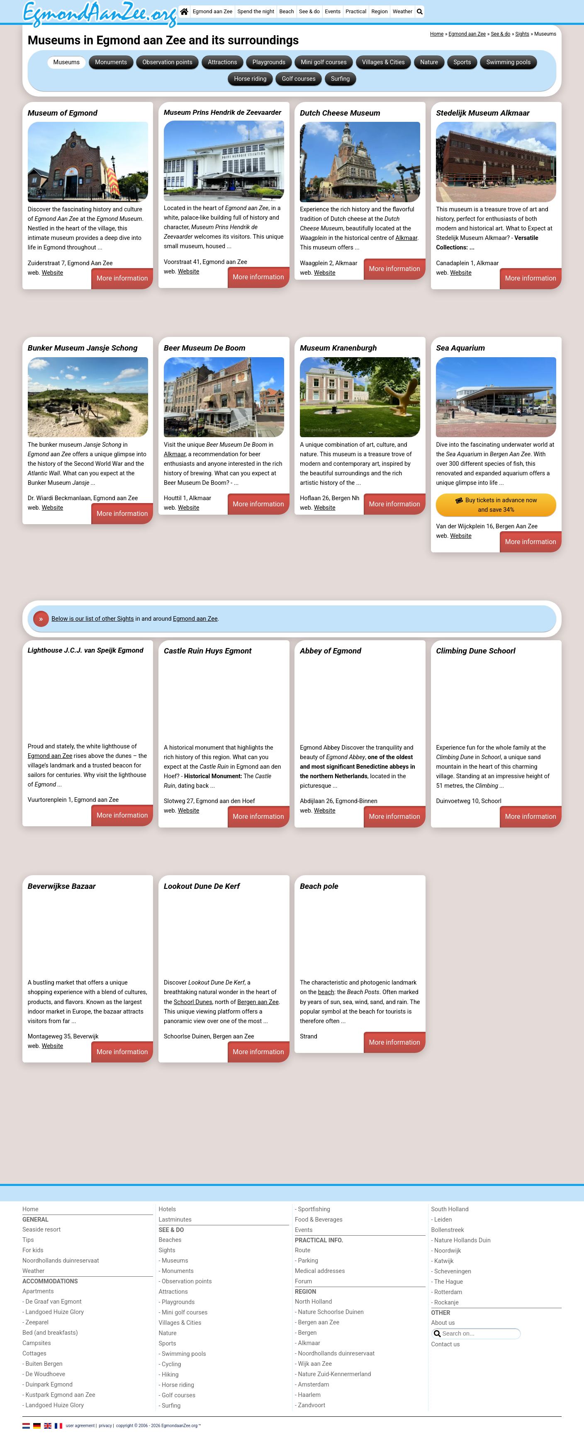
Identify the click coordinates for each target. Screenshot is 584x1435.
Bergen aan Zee (257, 1002)
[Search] (419, 11)
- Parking (306, 1260)
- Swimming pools (182, 1354)
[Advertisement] (271, 313)
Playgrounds (269, 62)
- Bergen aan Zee (317, 1322)
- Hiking (169, 1374)
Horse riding (250, 78)
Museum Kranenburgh (338, 348)
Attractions (222, 62)
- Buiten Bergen (42, 1363)
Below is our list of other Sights (92, 618)
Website (52, 272)
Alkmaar (406, 238)
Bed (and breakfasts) (50, 1332)
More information (122, 278)
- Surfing (170, 1405)
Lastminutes (175, 1219)
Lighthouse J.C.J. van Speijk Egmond (86, 650)
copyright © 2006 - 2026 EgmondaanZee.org (156, 1425)
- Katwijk (442, 1261)
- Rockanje (445, 1302)
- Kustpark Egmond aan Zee (58, 1395)
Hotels (167, 1209)
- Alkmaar (307, 1343)
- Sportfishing (312, 1209)
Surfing (340, 78)
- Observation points (185, 1281)
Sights (167, 1250)
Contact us (445, 1344)
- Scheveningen (451, 1271)
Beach (286, 11)
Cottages (34, 1353)
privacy (105, 1425)
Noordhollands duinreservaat (60, 1260)
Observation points (167, 62)
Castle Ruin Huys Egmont (208, 651)
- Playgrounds (177, 1302)
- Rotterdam (446, 1292)
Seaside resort (41, 1229)
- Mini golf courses (183, 1312)
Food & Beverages (319, 1219)
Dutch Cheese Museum (340, 113)
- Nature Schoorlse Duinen (329, 1312)
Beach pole (319, 886)
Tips (28, 1240)
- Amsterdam (312, 1384)
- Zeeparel (35, 1322)
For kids (33, 1250)
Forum (303, 1281)
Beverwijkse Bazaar (62, 886)
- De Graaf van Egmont (52, 1301)
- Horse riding (177, 1385)
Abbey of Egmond (330, 651)
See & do (309, 11)
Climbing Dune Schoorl (475, 651)
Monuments (111, 62)
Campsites (36, 1343)
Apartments (38, 1291)
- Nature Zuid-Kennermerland (333, 1374)
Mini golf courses (323, 62)
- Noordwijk (446, 1250)
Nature (429, 62)
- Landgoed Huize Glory (53, 1312)
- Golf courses (177, 1395)
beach (326, 992)
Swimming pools (509, 62)
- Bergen (306, 1332)
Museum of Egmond (62, 113)
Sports (462, 62)
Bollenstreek (447, 1230)
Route (302, 1250)
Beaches (170, 1240)
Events (333, 11)
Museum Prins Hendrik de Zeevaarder (222, 112)
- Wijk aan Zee (313, 1363)
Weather (402, 11)
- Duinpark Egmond (47, 1384)
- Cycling (170, 1364)
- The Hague (447, 1281)
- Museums (173, 1260)
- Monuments (176, 1271)
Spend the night (255, 11)
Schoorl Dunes (193, 1002)
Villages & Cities (383, 62)
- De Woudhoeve (43, 1374)
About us (443, 1322)
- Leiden (441, 1219)
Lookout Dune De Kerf (202, 886)
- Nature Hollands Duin (461, 1240)
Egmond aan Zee (213, 11)
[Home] (184, 11)
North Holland (313, 1301)
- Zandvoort (310, 1405)
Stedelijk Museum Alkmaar (483, 113)
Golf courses (299, 78)
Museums (67, 62)
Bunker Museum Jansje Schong (83, 348)
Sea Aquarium (460, 348)
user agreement (80, 1425)
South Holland (450, 1209)
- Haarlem (308, 1395)
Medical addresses (320, 1271)
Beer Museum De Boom (205, 348)
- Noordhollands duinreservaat (335, 1353)
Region (379, 11)
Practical (356, 11)
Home (30, 1209)
